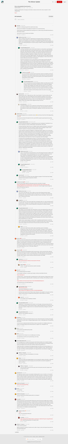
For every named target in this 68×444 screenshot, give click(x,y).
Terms (37, 436)
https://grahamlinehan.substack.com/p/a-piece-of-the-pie (29, 260)
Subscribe (59, 1)
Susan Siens (21, 175)
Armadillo (19, 399)
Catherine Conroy (25, 72)
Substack (28, 441)
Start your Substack (31, 439)
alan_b (18, 270)
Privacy (34, 436)
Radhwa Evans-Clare (22, 37)
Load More (17, 432)
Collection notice (41, 436)
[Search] (53, 2)
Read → (16, 12)
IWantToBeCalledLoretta (21, 340)
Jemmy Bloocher (23, 104)
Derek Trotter (19, 113)
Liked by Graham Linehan (23, 287)
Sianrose (18, 25)
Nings (21, 226)
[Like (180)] (27, 7)
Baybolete (19, 317)
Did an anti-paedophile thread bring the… (23, 6)
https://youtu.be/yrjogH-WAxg (22, 384)
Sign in (64, 1)
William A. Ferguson (22, 352)
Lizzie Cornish (21, 93)
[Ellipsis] (53, 25)
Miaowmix (19, 372)
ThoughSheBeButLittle (24, 47)
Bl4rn (18, 333)
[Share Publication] (55, 2)
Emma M (18, 238)
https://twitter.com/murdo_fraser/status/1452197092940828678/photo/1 (30, 280)
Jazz (17, 388)
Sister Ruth (19, 250)
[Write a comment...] (35, 21)
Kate (18, 328)
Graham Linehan (18, 7)
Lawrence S (21, 259)
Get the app (39, 439)
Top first (51, 16)
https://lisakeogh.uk (20, 274)
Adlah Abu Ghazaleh (21, 383)
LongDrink (21, 200)
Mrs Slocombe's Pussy (23, 286)
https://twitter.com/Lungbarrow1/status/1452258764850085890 (30, 290)
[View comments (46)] (30, 7)
